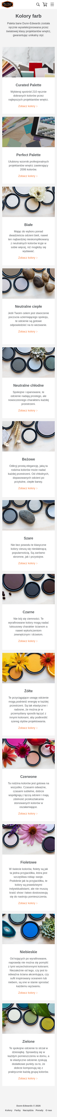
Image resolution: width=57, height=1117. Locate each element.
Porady (39, 1110)
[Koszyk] (45, 4)
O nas (49, 1110)
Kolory (8, 1110)
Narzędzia (28, 1110)
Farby (17, 1110)
